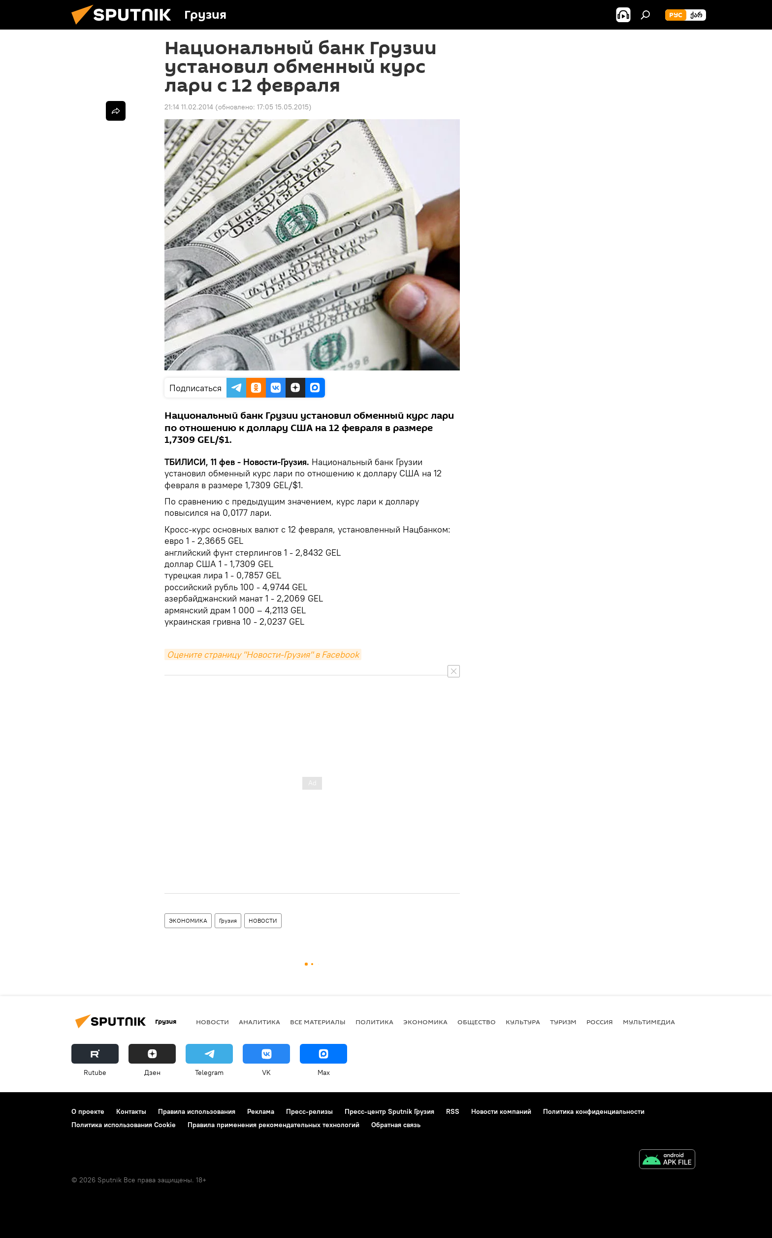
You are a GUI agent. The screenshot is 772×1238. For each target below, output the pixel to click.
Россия (599, 1021)
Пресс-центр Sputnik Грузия (389, 1111)
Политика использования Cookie (123, 1124)
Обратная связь (395, 1124)
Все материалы (318, 1021)
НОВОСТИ (263, 920)
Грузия (228, 920)
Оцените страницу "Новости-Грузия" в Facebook (263, 654)
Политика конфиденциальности (593, 1111)
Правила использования (196, 1111)
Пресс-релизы (309, 1111)
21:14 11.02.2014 (188, 106)
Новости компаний (501, 1111)
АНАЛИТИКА (259, 1021)
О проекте (87, 1111)
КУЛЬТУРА (523, 1021)
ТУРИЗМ (563, 1021)
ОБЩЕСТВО (476, 1021)
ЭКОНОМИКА (188, 920)
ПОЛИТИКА (374, 1021)
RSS (452, 1111)
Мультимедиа (649, 1021)
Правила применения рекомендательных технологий (273, 1124)
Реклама (260, 1111)
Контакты (131, 1111)
